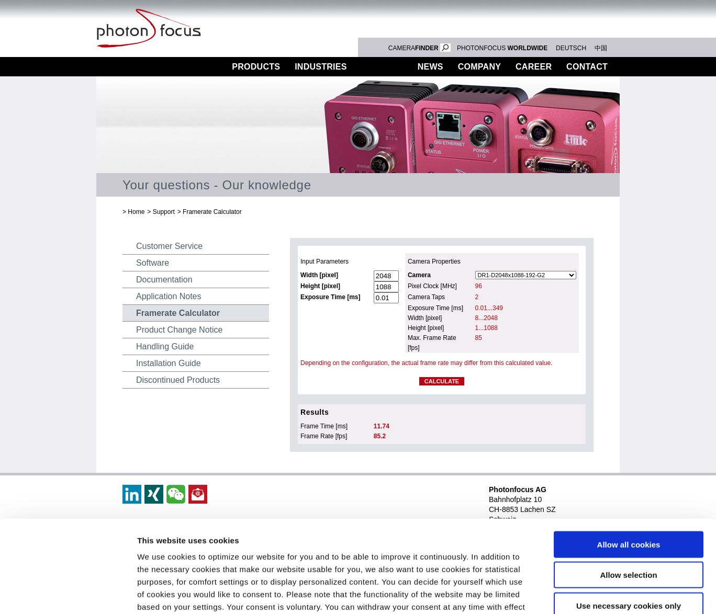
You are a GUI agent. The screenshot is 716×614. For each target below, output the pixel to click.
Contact (587, 66)
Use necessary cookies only (628, 524)
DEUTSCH (571, 48)
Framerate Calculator (212, 211)
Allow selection (628, 494)
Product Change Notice (179, 329)
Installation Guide (168, 363)
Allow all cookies (629, 463)
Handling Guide (165, 346)
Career (534, 66)
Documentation (164, 279)
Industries (321, 66)
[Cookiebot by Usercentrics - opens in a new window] (68, 593)
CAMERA (419, 48)
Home (136, 211)
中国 (601, 48)
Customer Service (169, 246)
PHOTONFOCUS (502, 48)
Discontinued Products (178, 380)
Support (382, 66)
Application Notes (169, 296)
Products (256, 66)
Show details (549, 593)
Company (479, 66)
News (430, 66)
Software (152, 262)
